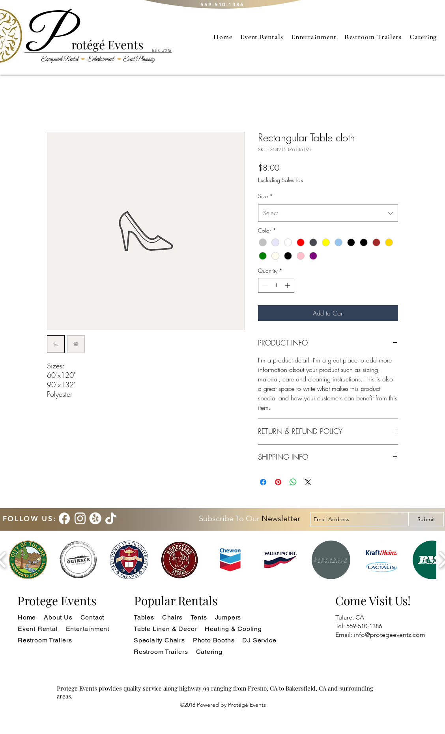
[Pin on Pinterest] (278, 482)
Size (265, 196)
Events (124, 45)
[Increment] (288, 285)
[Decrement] (264, 285)
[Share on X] (308, 482)
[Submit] (426, 519)
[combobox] (328, 213)
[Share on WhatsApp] (293, 482)
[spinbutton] (276, 285)
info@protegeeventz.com (389, 634)
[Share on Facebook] (263, 482)
